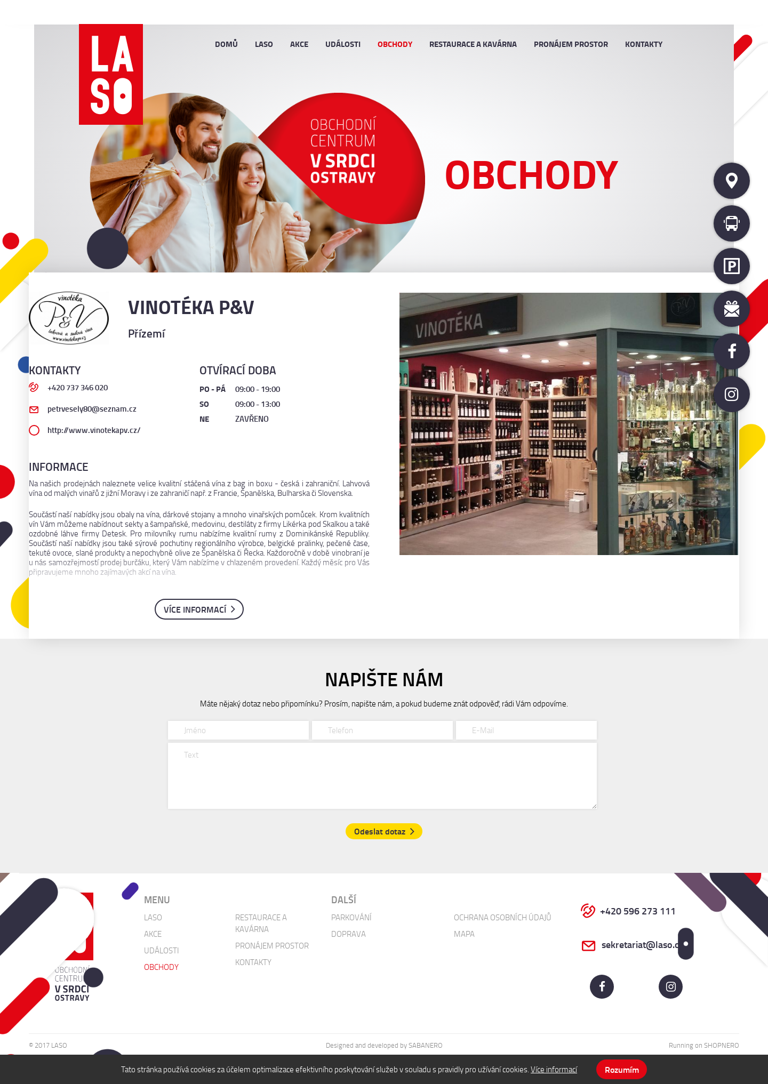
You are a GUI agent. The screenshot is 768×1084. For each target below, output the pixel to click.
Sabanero (426, 1045)
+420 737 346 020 (77, 387)
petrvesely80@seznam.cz (92, 408)
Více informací (554, 1069)
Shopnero (721, 1045)
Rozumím (622, 1069)
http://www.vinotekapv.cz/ (94, 430)
